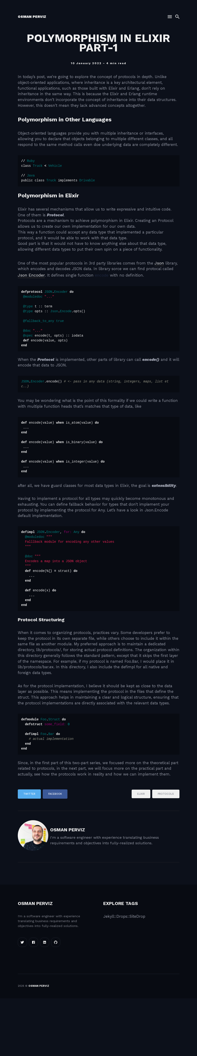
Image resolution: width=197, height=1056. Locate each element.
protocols (166, 853)
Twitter (29, 853)
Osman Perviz (32, 17)
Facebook (55, 853)
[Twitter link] (22, 1000)
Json (169, 285)
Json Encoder (62, 297)
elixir (141, 853)
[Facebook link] (33, 1000)
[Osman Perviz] (33, 895)
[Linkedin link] (44, 1000)
